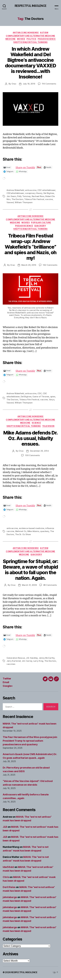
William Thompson (24, 202)
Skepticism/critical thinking (30, 42)
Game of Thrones (40, 396)
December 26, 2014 (39, 451)
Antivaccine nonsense (26, 32)
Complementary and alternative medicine (30, 36)
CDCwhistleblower (15, 193)
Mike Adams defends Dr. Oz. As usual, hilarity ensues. (30, 438)
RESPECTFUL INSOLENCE (30, 5)
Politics (31, 39)
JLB (5, 826)
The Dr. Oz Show (23, 534)
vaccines (11, 664)
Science (36, 423)
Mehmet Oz (20, 531)
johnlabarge (10, 897)
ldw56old (8, 867)
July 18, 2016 (29, 83)
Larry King (38, 661)
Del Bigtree (48, 193)
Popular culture (41, 222)
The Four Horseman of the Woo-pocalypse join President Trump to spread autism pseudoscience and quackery (30, 741)
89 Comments (50, 585)
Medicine (10, 39)
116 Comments (49, 83)
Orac (14, 83)
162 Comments (50, 265)
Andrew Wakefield (15, 190)
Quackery (40, 226)
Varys (51, 399)
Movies (21, 39)
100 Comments (32, 455)
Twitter (7, 678)
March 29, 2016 (28, 265)
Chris (6, 877)
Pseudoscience (47, 39)
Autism (44, 32)
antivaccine (30, 190)
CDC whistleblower (46, 190)
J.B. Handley (32, 658)
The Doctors (17, 199)
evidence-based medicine (31, 528)
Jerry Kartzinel (14, 661)
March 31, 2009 (29, 585)
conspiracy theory (33, 193)
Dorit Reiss (9, 887)
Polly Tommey (24, 196)
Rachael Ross (38, 196)
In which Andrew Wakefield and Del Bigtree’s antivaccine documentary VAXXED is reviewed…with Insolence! (30, 63)
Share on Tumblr (34, 167)
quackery (44, 531)
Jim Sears (11, 196)
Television (48, 426)
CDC (39, 393)
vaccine (49, 199)
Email (6, 682)
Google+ (8, 685)
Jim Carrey (27, 661)
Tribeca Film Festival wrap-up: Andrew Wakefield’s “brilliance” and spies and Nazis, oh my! (30, 247)
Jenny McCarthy (47, 658)
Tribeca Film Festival (34, 199)
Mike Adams (33, 531)
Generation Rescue (16, 658)
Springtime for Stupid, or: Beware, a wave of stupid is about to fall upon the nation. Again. (30, 569)
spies (52, 396)
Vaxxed (10, 202)
